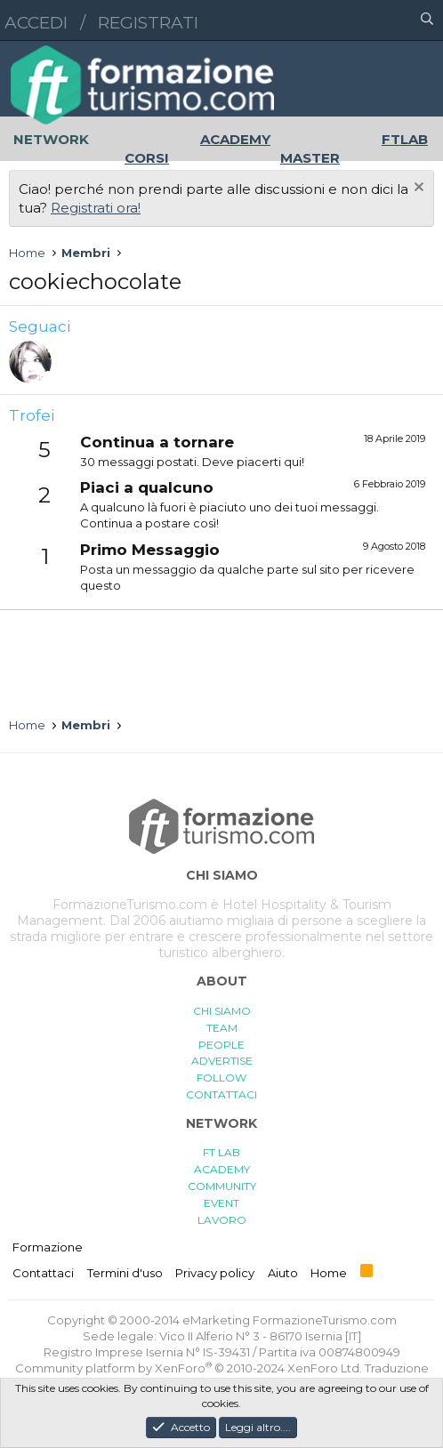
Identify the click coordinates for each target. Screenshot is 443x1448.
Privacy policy (214, 1273)
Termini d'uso (125, 1273)
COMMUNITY (222, 1186)
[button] (349, 20)
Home (328, 1273)
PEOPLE (221, 1044)
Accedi (36, 22)
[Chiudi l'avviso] (416, 189)
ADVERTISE (222, 1060)
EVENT (221, 1203)
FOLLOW (221, 1077)
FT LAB (221, 1152)
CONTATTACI (221, 1094)
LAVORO (221, 1220)
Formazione (47, 1247)
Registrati (148, 22)
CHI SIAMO (222, 1011)
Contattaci (43, 1273)
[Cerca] (427, 20)
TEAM (222, 1027)
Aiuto (283, 1273)
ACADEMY (222, 1169)
